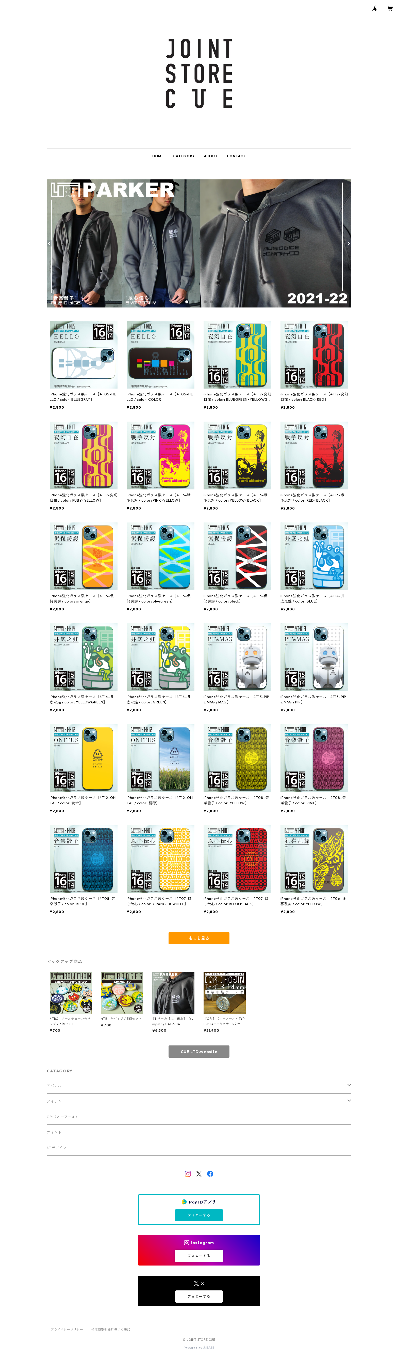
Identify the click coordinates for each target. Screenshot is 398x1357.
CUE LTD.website (199, 1051)
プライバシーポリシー (67, 1329)
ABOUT (211, 156)
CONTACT (236, 156)
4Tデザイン (57, 1148)
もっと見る (199, 938)
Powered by (199, 1348)
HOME (158, 156)
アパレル (54, 1086)
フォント (54, 1132)
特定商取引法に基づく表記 (110, 1329)
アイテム (54, 1101)
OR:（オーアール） (63, 1117)
